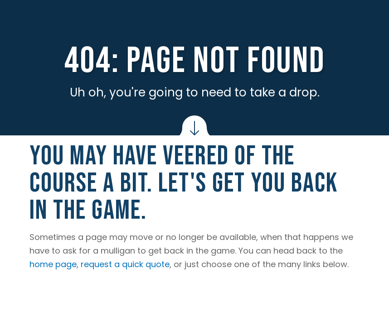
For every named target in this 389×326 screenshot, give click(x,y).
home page (53, 264)
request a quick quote (125, 264)
